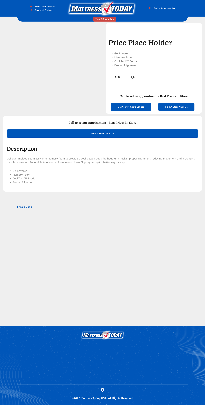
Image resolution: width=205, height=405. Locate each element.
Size (117, 76)
